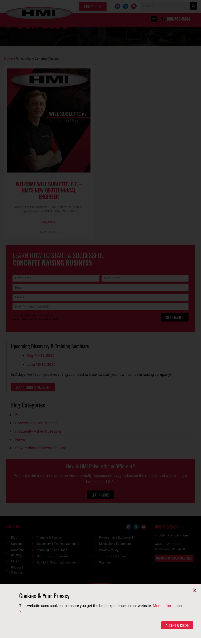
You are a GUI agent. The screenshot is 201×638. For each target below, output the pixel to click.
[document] (100, 319)
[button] (195, 589)
